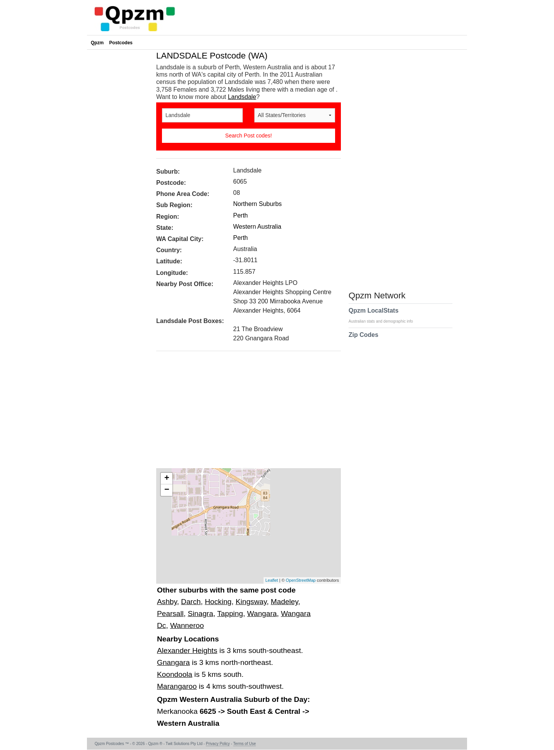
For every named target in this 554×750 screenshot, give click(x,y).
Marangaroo (177, 686)
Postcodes (121, 42)
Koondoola (174, 674)
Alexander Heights (187, 650)
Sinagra (200, 613)
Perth (240, 215)
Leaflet (271, 580)
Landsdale (242, 97)
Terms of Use (244, 744)
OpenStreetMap (301, 580)
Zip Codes (363, 339)
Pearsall (170, 613)
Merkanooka (178, 711)
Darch (191, 602)
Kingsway (251, 602)
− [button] (166, 490)
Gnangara (173, 662)
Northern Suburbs (257, 204)
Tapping (230, 613)
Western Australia (257, 226)
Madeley (284, 602)
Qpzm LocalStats (385, 315)
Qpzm (97, 42)
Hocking (218, 602)
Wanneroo (187, 625)
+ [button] (166, 478)
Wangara (262, 613)
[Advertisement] (244, 412)
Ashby (167, 602)
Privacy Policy (218, 744)
